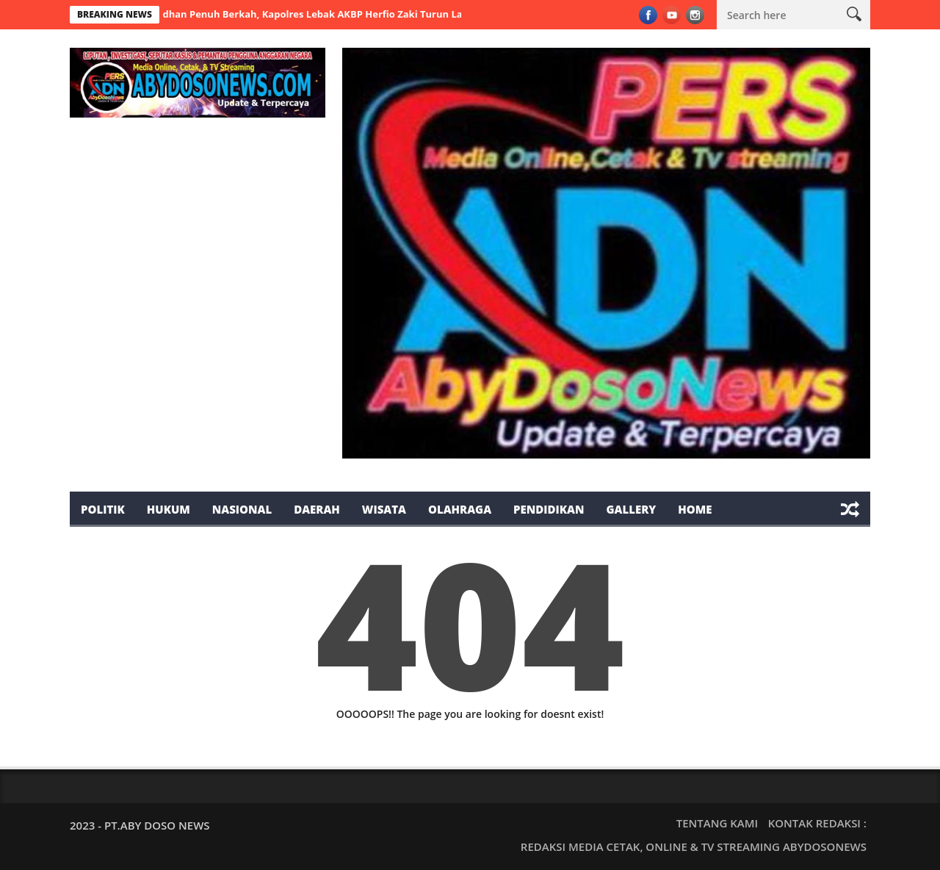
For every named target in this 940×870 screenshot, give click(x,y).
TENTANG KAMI (717, 823)
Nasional (242, 509)
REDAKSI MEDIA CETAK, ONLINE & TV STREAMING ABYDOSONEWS (694, 846)
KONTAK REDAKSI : (817, 823)
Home (695, 509)
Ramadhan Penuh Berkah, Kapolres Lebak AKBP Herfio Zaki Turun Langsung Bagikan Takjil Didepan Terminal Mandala (420, 14)
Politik (103, 509)
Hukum (168, 509)
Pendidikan (548, 509)
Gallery (631, 509)
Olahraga (459, 509)
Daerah (317, 509)
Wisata (384, 509)
